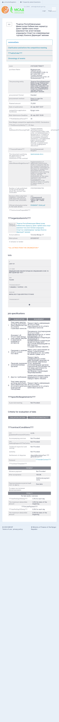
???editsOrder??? (15, 53)
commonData (13, 42)
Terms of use (7, 529)
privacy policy (18, 529)
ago (9, 24)
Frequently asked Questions (30, 2)
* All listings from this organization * (23, 248)
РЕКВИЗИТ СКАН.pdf (38, 205)
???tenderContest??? (43, 459)
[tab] (29, 42)
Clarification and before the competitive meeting (27, 48)
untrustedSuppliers (9, 2)
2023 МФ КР (8, 527)
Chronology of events (16, 58)
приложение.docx (37, 154)
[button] (29, 305)
